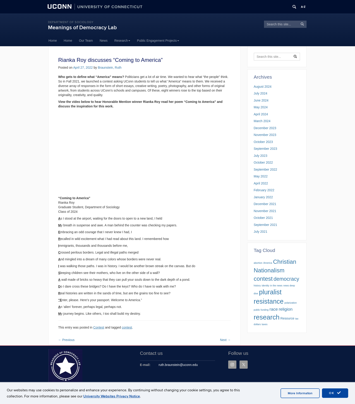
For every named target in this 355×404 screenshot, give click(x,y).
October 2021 (263, 218)
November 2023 (265, 135)
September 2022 (265, 169)
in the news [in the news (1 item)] (276, 285)
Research (122, 40)
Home (52, 40)
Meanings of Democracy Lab (82, 27)
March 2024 (262, 121)
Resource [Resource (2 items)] (288, 318)
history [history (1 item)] (257, 285)
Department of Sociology (71, 22)
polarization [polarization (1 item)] (290, 302)
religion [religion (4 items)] (286, 309)
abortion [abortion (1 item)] (258, 262)
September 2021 (265, 225)
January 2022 (263, 197)
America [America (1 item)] (267, 262)
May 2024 (261, 107)
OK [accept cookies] (335, 393)
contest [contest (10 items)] (263, 278)
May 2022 (261, 176)
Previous (66, 340)
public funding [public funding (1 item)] (261, 309)
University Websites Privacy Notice (111, 396)
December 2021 (265, 204)
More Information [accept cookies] (300, 393)
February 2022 (264, 190)
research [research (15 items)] (267, 317)
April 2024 (261, 114)
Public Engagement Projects (158, 40)
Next (225, 340)
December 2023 (265, 128)
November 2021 (265, 211)
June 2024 (261, 100)
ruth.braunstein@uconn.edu (178, 365)
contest (127, 327)
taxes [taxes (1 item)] (264, 324)
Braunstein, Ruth (109, 67)
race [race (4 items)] (273, 309)
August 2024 (263, 86)
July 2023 (260, 155)
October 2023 (263, 142)
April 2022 (261, 183)
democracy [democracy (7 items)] (286, 279)
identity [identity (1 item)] (265, 285)
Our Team (86, 40)
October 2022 (263, 162)
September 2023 (265, 148)
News (104, 40)
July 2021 (260, 231)
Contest (98, 327)
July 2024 (260, 93)
